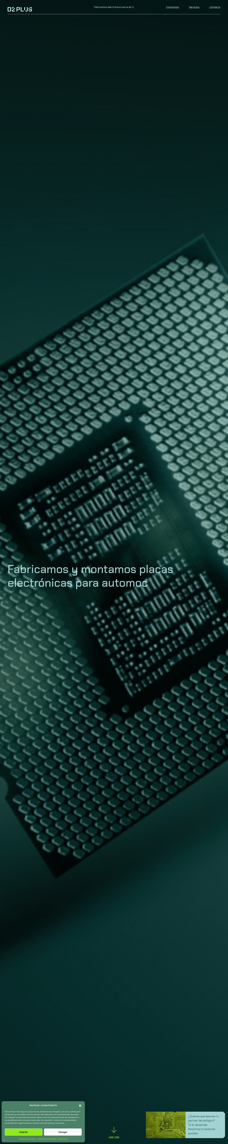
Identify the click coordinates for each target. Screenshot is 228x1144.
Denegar (62, 1132)
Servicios (194, 7)
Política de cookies (27, 1138)
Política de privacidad (47, 1138)
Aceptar (23, 1132)
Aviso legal (63, 1138)
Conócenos (172, 7)
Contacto (214, 7)
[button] (80, 1105)
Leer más (114, 1134)
